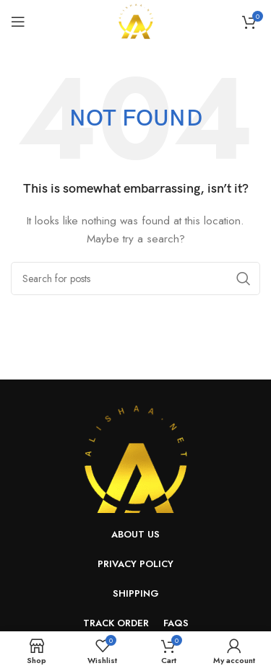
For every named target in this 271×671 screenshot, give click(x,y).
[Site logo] (136, 20)
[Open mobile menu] (18, 21)
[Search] (135, 278)
